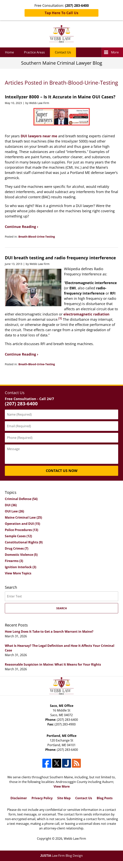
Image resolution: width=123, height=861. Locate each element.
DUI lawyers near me (39, 136)
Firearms (14, 561)
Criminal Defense (21, 499)
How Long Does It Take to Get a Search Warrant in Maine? (49, 631)
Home (9, 52)
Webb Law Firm (75, 838)
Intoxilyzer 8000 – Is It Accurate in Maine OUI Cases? (60, 97)
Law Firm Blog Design (61, 855)
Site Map (64, 798)
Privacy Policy (42, 798)
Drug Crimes (16, 548)
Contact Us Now (61, 470)
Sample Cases (18, 536)
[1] (60, 318)
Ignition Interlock (20, 567)
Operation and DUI (22, 524)
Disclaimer (18, 798)
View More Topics (18, 573)
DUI (11, 505)
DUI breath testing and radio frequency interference (60, 257)
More (115, 52)
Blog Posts (105, 798)
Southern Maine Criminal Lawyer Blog (61, 34)
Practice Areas (34, 52)
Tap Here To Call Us (61, 12)
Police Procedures (21, 530)
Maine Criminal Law (23, 517)
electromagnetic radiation (86, 314)
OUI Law (14, 511)
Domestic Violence (21, 555)
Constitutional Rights (24, 542)
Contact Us (63, 52)
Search (61, 608)
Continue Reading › (21, 226)
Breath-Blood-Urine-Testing (36, 236)
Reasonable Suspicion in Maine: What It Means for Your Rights (53, 664)
